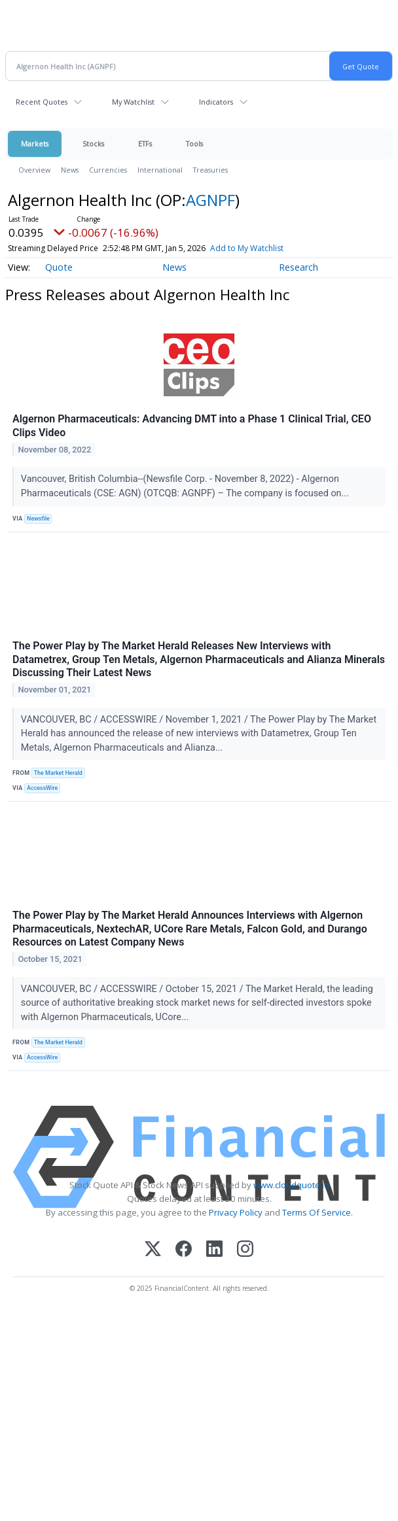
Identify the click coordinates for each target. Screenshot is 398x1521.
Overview (34, 170)
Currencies (108, 170)
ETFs (145, 143)
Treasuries (210, 170)
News (70, 170)
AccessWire (42, 788)
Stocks (93, 143)
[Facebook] (183, 1250)
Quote (59, 267)
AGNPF (210, 200)
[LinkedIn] (214, 1250)
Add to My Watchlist (246, 248)
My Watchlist (133, 102)
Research (298, 267)
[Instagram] (245, 1250)
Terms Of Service (316, 1212)
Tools (194, 143)
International (160, 170)
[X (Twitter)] (152, 1250)
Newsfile (38, 518)
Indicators (216, 102)
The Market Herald (58, 773)
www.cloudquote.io (291, 1185)
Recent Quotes (41, 102)
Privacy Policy (235, 1212)
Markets (34, 143)
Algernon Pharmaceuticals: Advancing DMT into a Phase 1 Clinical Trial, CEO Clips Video (191, 426)
